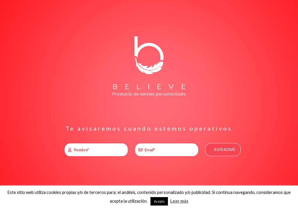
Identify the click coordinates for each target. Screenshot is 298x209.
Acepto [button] (159, 201)
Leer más (179, 201)
